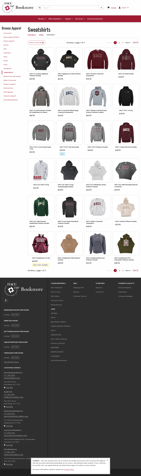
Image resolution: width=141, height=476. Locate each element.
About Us (99, 288)
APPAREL (54, 313)
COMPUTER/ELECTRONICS (61, 326)
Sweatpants (8, 68)
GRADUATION (56, 335)
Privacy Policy (69, 469)
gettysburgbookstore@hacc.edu (16, 416)
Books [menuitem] (41, 18)
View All (135, 270)
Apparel (41, 35)
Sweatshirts (8, 72)
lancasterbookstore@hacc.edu (15, 435)
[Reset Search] (101, 8)
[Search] (39, 8)
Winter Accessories (10, 80)
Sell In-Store (56, 292)
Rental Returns (56, 305)
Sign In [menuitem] (124, 8)
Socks (5, 65)
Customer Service (80, 296)
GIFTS (53, 330)
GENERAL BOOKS (57, 352)
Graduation (122, 292)
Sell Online (55, 296)
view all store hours (11, 362)
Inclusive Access (57, 300)
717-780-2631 (9, 394)
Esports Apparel (9, 41)
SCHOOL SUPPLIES (58, 343)
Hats (5, 49)
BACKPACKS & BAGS (58, 322)
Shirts (5, 57)
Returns (76, 292)
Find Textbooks (57, 288)
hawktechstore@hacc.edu (13, 397)
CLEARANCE (55, 356)
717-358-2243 (9, 433)
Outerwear (7, 53)
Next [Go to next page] (127, 43)
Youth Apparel (8, 92)
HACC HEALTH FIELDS (59, 339)
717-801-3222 (9, 452)
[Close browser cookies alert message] (107, 460)
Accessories (8, 33)
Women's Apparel (9, 84)
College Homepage (128, 296)
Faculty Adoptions (125, 288)
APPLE (53, 318)
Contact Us (100, 292)
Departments (32, 35)
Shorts (6, 61)
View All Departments (11, 100)
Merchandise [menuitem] (54, 18)
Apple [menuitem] (68, 18)
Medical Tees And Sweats (12, 76)
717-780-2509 (9, 375)
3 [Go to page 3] (122, 43)
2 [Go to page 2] (119, 43)
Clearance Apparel (10, 96)
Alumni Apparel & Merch (11, 37)
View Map (9, 388)
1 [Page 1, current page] (115, 43)
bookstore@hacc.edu (12, 378)
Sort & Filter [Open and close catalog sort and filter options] (36, 43)
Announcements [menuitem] (95, 18)
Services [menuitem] (79, 18)
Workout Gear (8, 88)
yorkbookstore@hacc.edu (13, 455)
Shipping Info (78, 288)
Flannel (6, 45)
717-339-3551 (9, 414)
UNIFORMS (55, 348)
